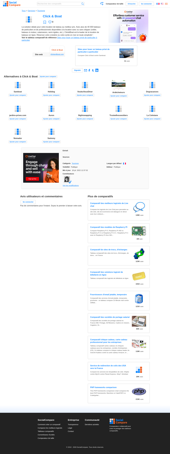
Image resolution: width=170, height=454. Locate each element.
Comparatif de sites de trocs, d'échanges (108, 250)
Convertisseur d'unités (46, 435)
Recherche (82, 4)
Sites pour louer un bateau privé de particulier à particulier (94, 50)
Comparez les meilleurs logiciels (50, 428)
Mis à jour (67, 170)
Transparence (73, 424)
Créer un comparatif (102, 4)
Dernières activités (92, 424)
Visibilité (66, 167)
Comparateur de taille (114, 4)
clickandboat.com (57, 54)
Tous (24, 11)
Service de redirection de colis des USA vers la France (108, 367)
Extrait (65, 151)
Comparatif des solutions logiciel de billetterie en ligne (106, 273)
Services (31, 11)
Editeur (110, 167)
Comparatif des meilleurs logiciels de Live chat (109, 204)
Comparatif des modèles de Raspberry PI (108, 227)
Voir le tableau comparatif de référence (39, 38)
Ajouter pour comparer (48, 76)
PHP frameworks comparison (103, 387)
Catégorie (66, 163)
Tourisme (41, 11)
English (162, 4)
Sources (66, 157)
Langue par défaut (114, 163)
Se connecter (146, 4)
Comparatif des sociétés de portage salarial (110, 317)
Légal (70, 428)
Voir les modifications (71, 185)
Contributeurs (68, 174)
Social (120, 421)
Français (158, 4)
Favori (44, 22)
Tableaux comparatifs (46, 431)
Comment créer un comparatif (49, 424)
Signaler (77, 70)
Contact (71, 431)
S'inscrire (132, 4)
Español (166, 4)
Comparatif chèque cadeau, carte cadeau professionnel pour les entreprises (108, 341)
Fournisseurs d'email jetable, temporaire (108, 295)
